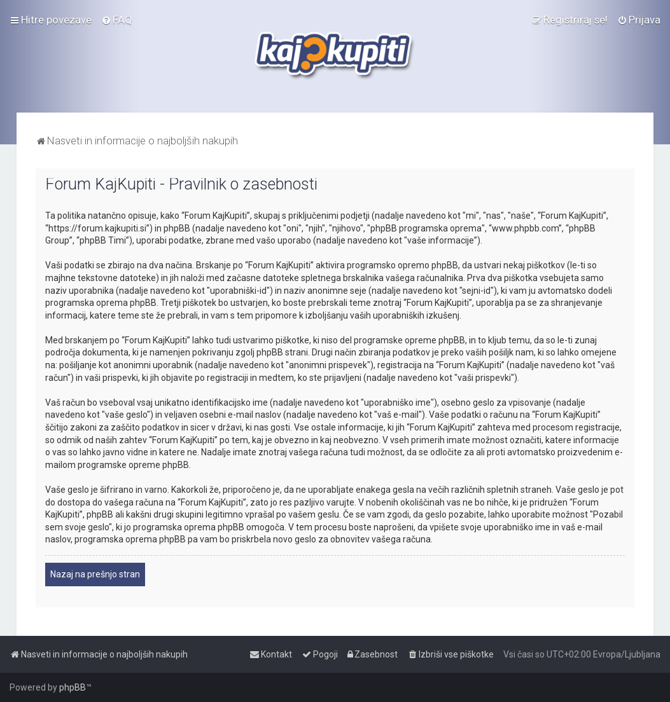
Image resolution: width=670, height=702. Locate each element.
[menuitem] (116, 20)
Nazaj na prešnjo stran (95, 574)
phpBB (72, 687)
